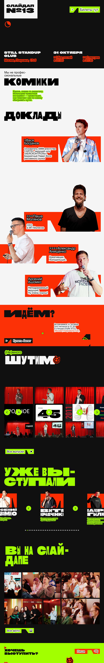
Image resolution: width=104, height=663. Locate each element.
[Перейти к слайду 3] (29, 530)
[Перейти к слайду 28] (74, 530)
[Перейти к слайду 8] (38, 530)
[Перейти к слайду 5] (32, 530)
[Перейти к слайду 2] (27, 530)
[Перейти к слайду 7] (36, 530)
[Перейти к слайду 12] (45, 530)
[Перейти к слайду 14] (49, 530)
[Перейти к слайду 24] (67, 530)
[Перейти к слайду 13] (47, 530)
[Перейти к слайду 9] (40, 530)
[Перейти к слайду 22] (63, 530)
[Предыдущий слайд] (28, 508)
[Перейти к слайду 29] (76, 530)
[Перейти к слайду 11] (43, 530)
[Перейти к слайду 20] (60, 530)
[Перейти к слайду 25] (69, 530)
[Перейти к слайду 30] (78, 530)
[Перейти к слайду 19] (58, 530)
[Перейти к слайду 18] (56, 530)
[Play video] (19, 412)
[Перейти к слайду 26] (71, 530)
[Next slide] (97, 412)
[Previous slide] (7, 412)
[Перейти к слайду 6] (34, 530)
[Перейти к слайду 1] (25, 530)
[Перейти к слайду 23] (65, 530)
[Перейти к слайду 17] (54, 530)
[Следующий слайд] (75, 508)
